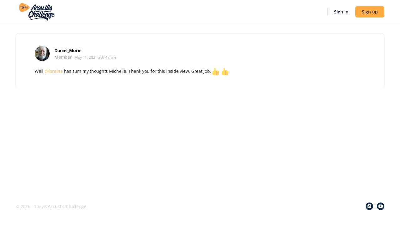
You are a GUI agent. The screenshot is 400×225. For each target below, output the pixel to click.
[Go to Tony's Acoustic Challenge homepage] (37, 11)
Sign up (370, 12)
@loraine (54, 71)
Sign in (341, 12)
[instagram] (369, 206)
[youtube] (380, 206)
